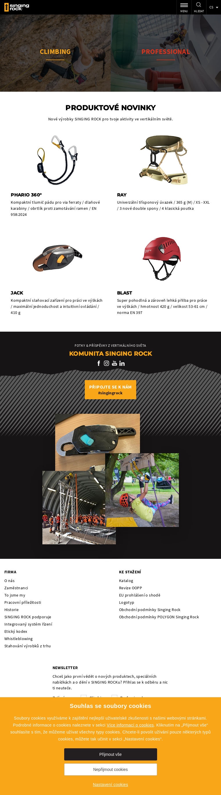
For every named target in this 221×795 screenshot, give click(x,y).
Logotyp (126, 602)
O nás (9, 580)
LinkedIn (122, 363)
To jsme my (14, 595)
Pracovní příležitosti (22, 602)
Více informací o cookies (130, 725)
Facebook (99, 363)
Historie (11, 609)
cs (211, 7)
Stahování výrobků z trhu (27, 645)
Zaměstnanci (16, 587)
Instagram (106, 363)
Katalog (126, 580)
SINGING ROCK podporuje (27, 616)
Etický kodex (15, 631)
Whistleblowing (18, 638)
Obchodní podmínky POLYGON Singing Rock (159, 616)
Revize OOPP (130, 587)
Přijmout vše (110, 754)
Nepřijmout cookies (110, 769)
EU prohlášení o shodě (139, 595)
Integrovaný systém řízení (28, 624)
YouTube (114, 363)
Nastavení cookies (110, 784)
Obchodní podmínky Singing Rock (150, 609)
